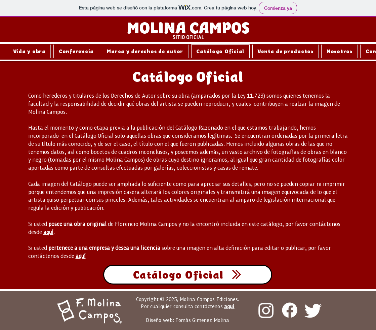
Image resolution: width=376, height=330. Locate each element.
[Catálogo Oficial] (187, 275)
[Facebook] (290, 310)
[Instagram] (266, 310)
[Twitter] (313, 310)
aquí (48, 231)
